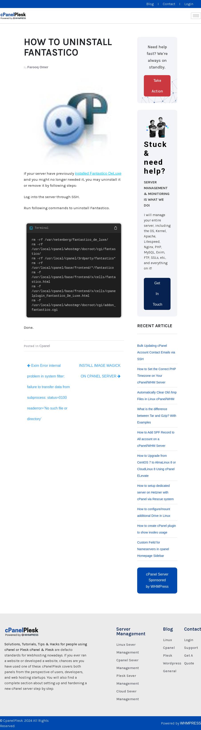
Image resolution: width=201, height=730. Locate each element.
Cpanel (44, 346)
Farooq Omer (37, 67)
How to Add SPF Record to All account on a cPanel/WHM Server (155, 439)
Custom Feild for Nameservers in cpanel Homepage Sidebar (153, 549)
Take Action (157, 85)
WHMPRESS (190, 723)
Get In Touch (157, 293)
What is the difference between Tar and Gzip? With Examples (156, 415)
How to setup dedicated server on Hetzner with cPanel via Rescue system (155, 492)
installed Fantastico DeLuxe (98, 173)
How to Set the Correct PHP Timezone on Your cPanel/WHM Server (156, 375)
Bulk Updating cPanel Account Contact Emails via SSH (156, 352)
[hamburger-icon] (196, 15)
